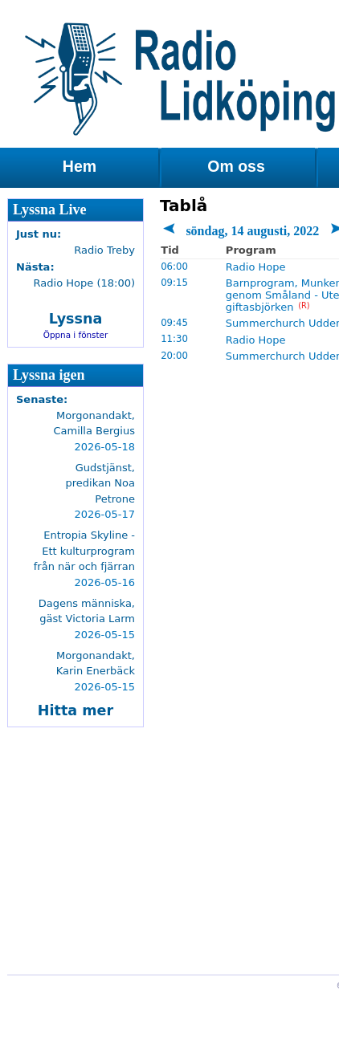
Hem (79, 166)
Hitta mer (75, 710)
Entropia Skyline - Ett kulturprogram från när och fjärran (84, 550)
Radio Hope (256, 267)
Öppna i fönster (75, 335)
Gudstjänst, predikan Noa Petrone (100, 483)
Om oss (236, 166)
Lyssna (76, 319)
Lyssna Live (50, 209)
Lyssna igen (49, 375)
